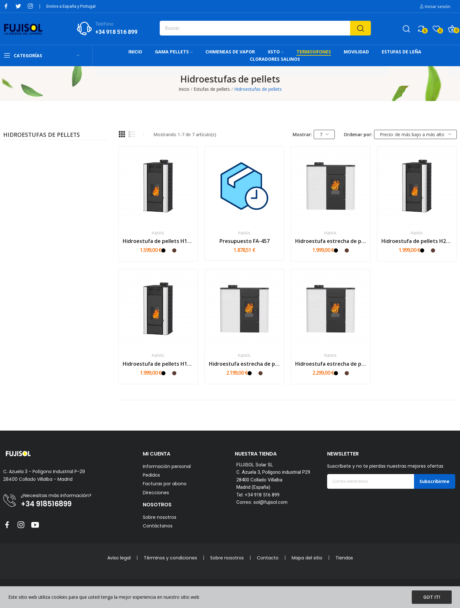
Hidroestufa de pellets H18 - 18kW (158, 363)
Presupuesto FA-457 (244, 241)
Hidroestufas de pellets (41, 135)
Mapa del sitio (307, 558)
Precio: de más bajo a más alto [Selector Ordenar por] (415, 134)
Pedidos (151, 475)
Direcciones (156, 492)
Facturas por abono (165, 483)
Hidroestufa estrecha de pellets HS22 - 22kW (330, 363)
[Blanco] (169, 250)
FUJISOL (158, 233)
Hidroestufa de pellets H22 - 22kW (416, 241)
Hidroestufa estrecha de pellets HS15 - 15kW (330, 241)
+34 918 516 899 (116, 31)
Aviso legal (119, 558)
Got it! (431, 597)
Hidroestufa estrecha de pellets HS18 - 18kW (244, 363)
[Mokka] (174, 250)
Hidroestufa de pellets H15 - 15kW (158, 241)
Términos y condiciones (170, 558)
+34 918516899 (46, 504)
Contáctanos (157, 525)
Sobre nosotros (159, 517)
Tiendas (344, 558)
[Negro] (163, 250)
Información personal (167, 466)
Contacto (268, 558)
